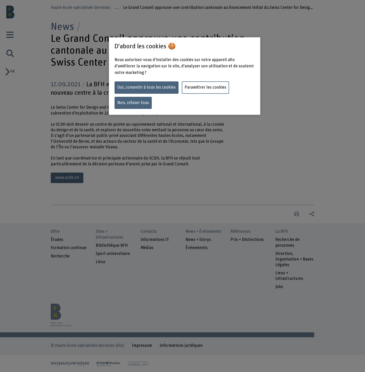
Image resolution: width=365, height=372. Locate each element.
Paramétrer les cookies (205, 87)
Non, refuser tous (133, 103)
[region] (184, 76)
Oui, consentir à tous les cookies (146, 87)
